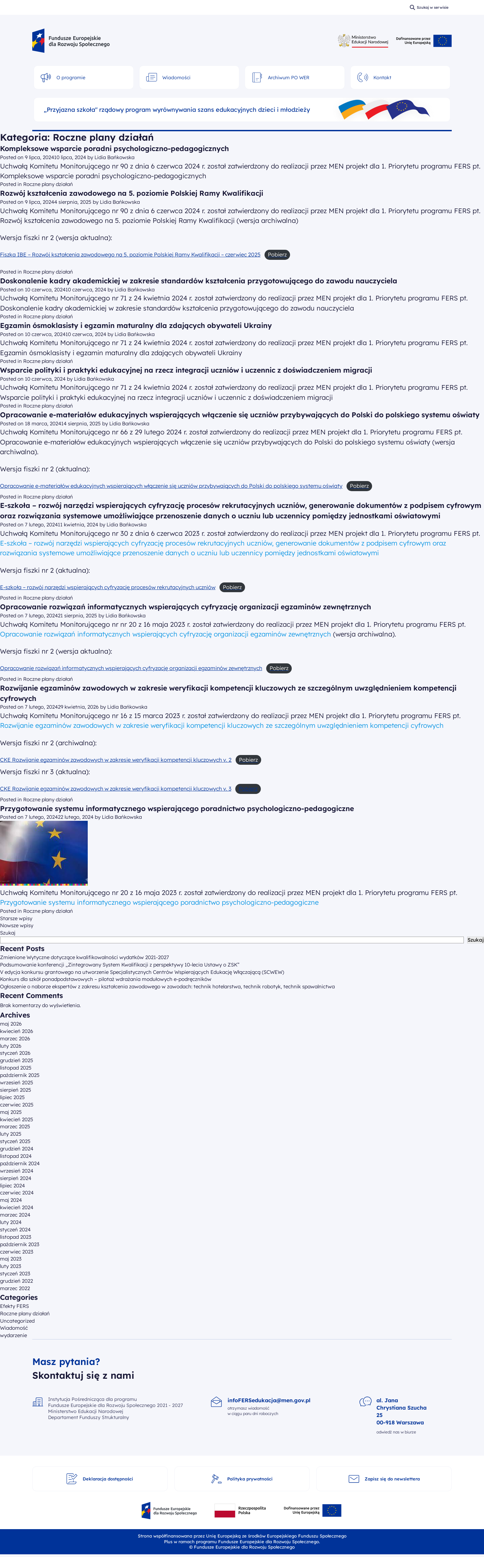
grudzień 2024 (16, 1148)
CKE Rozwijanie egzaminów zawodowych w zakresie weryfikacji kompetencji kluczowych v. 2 (116, 759)
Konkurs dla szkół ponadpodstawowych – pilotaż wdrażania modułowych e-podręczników (105, 979)
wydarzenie (13, 1335)
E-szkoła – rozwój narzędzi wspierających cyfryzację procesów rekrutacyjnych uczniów (107, 587)
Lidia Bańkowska (114, 157)
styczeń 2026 (15, 1053)
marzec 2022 (15, 1288)
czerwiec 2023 (16, 1251)
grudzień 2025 (16, 1060)
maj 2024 (11, 1200)
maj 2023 (11, 1259)
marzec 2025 (15, 1126)
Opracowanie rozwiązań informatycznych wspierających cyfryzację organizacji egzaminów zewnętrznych (185, 606)
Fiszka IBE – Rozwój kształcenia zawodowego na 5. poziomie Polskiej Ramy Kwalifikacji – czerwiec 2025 (130, 254)
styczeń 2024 (15, 1229)
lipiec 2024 (12, 1185)
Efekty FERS (14, 1306)
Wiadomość (14, 1328)
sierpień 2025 (15, 1090)
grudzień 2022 (16, 1281)
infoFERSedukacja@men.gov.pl (269, 1400)
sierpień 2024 (15, 1178)
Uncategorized (17, 1321)
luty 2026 (11, 1046)
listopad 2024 (16, 1156)
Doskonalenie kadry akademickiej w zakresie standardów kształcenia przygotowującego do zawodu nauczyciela (198, 280)
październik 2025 (20, 1075)
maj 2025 (11, 1112)
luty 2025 (11, 1134)
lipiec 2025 (12, 1097)
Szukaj (7, 933)
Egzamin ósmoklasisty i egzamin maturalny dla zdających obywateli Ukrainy (136, 325)
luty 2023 (10, 1266)
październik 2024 (20, 1163)
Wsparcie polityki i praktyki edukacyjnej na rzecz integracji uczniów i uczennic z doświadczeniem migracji (186, 370)
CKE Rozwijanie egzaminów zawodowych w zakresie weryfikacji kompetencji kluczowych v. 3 (115, 788)
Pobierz (248, 788)
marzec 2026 (15, 1038)
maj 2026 (11, 1024)
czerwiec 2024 (17, 1192)
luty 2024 (11, 1222)
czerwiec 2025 (17, 1104)
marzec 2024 (15, 1215)
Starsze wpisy (16, 918)
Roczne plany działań (48, 184)
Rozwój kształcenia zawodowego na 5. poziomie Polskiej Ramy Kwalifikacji (131, 193)
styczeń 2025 (15, 1141)
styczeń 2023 (15, 1273)
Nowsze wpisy (16, 925)
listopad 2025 (16, 1068)
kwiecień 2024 (16, 1207)
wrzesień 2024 (16, 1171)
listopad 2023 (15, 1237)
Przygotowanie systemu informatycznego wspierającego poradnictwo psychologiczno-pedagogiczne (177, 808)
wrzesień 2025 (16, 1082)
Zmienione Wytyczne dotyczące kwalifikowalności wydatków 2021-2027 (84, 957)
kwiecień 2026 (16, 1031)
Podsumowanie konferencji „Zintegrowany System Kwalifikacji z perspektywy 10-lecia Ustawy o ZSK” (119, 964)
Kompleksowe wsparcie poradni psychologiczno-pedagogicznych (114, 148)
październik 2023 (19, 1244)
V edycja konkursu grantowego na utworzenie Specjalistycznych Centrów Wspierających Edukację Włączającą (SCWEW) (142, 972)
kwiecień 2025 (16, 1119)
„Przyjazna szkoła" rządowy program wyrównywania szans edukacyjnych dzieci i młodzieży (177, 110)
